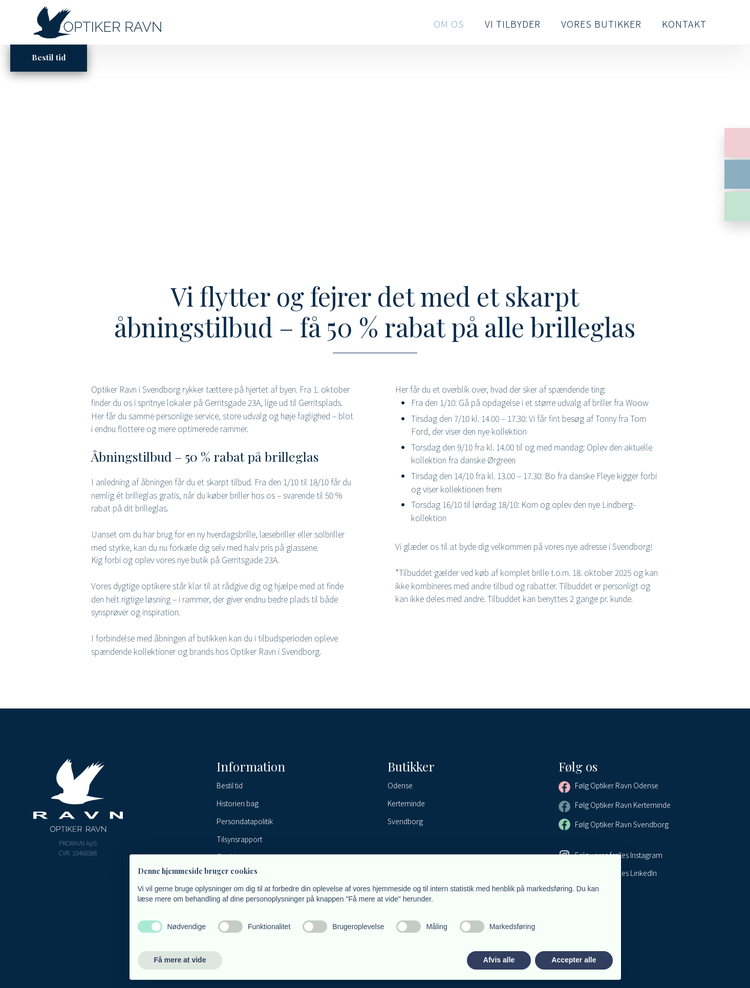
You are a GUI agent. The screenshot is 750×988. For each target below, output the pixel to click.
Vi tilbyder (513, 23)
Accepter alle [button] (573, 960)
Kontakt (684, 23)
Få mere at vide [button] (180, 960)
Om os (449, 23)
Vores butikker (601, 23)
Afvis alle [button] (499, 960)
